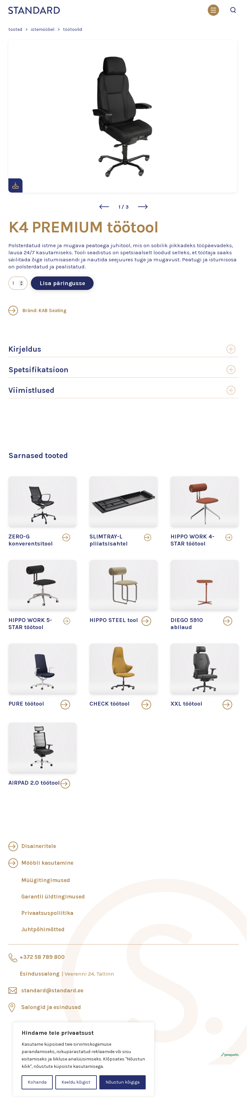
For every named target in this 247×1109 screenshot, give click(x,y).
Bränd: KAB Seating (37, 310)
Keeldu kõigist (75, 1082)
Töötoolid (72, 29)
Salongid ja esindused (51, 1007)
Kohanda (37, 1082)
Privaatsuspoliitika (47, 913)
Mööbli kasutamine (47, 863)
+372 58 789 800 (42, 957)
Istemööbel (42, 29)
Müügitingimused (45, 880)
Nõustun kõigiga (122, 1082)
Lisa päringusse (62, 283)
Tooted (15, 29)
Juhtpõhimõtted (43, 929)
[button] (104, 206)
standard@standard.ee (52, 990)
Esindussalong (67, 973)
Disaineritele (38, 846)
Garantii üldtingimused (53, 896)
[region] (83, 1059)
